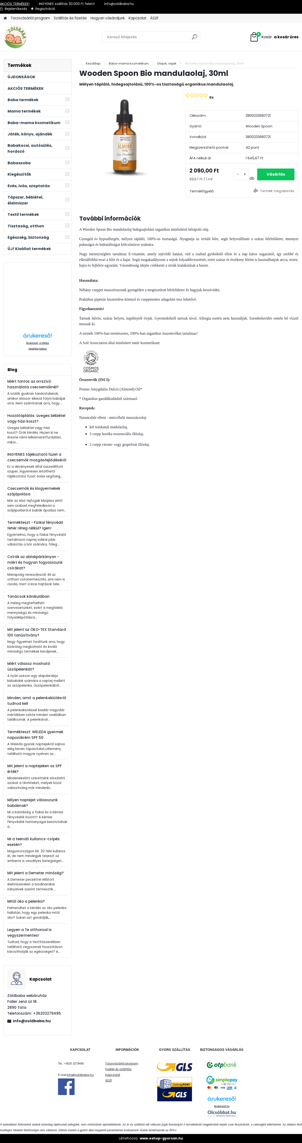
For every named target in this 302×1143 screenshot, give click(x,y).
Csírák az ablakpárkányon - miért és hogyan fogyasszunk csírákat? (35, 562)
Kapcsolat (138, 18)
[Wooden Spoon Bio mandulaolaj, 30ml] (124, 136)
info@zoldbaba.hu (32, 1021)
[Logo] (36, 37)
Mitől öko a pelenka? (26, 901)
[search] (194, 38)
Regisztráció (45, 8)
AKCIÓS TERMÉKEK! (14, 3)
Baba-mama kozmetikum (129, 63)
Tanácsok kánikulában (28, 596)
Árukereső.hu (221, 1106)
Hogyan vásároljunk (108, 18)
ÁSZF (154, 18)
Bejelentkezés (16, 8)
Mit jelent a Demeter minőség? (35, 872)
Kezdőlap (93, 63)
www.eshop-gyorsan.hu (161, 1138)
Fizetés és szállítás (118, 1069)
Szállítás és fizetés (70, 18)
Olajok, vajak (166, 63)
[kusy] (241, 174)
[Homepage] (5, 18)
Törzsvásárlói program (30, 18)
